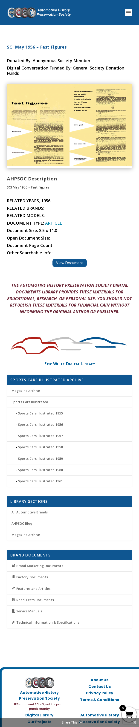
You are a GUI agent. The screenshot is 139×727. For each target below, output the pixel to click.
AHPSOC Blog (22, 523)
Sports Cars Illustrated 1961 (40, 481)
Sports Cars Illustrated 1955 (40, 413)
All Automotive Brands (30, 512)
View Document (69, 262)
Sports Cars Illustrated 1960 (40, 470)
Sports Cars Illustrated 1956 (40, 424)
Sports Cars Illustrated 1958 (40, 447)
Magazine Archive (26, 390)
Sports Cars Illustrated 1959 (40, 458)
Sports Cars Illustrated (30, 402)
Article (53, 223)
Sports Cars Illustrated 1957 (40, 436)
